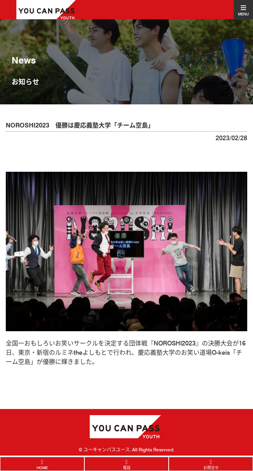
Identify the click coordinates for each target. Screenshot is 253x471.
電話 (127, 467)
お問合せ (211, 467)
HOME (42, 467)
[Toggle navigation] (243, 9)
